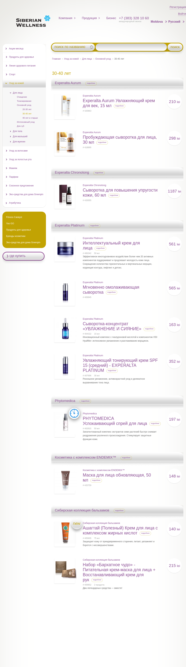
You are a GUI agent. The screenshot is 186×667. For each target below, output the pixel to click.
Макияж (13, 168)
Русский (174, 21)
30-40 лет (27, 113)
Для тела (17, 131)
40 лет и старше (30, 118)
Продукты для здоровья (21, 57)
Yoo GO (10, 223)
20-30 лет (27, 109)
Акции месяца (16, 48)
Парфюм (13, 177)
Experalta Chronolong (94, 185)
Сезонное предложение (21, 185)
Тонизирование (24, 101)
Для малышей (20, 136)
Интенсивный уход (26, 122)
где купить (17, 256)
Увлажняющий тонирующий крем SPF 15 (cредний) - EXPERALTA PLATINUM (120, 365)
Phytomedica (90, 413)
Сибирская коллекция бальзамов (101, 523)
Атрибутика (15, 203)
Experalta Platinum (93, 238)
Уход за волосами (18, 150)
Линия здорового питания (22, 65)
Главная (56, 59)
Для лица (87, 59)
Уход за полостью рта (20, 159)
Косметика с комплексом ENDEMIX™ (104, 470)
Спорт (12, 74)
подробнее (91, 83)
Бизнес (111, 18)
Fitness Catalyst (14, 217)
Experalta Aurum (92, 95)
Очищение (22, 97)
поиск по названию (69, 47)
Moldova (157, 21)
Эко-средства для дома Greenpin (26, 194)
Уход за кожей (71, 59)
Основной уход (103, 59)
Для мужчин (19, 141)
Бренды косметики (15, 236)
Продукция (89, 18)
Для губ (20, 126)
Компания (65, 18)
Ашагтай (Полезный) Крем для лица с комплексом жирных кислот (120, 530)
